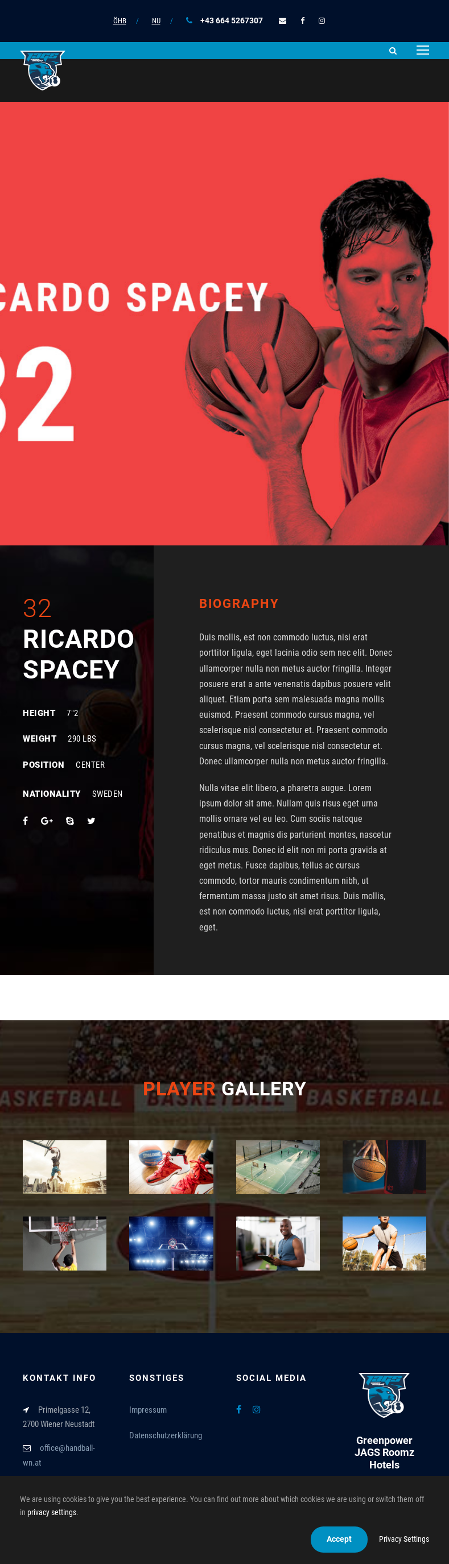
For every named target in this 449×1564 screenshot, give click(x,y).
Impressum (148, 1410)
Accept (339, 1539)
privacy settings (51, 1512)
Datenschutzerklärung (165, 1435)
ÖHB (119, 20)
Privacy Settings (404, 1539)
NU (156, 20)
